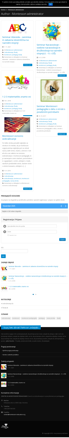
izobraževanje (8, 179)
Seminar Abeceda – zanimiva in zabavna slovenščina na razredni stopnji (16, 40)
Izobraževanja (8, 53)
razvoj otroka (14, 181)
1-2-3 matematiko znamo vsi (16, 97)
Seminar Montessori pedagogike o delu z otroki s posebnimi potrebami (51, 109)
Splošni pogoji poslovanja (10, 351)
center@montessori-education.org (15, 415)
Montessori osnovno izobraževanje (12, 138)
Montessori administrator (14, 50)
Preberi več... (28, 65)
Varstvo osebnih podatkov (10, 355)
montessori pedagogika (29, 319)
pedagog (15, 55)
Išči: (2, 248)
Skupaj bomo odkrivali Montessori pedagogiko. (21, 328)
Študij (15, 53)
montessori (7, 55)
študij (20, 55)
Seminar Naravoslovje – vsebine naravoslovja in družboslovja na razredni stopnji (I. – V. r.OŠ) (49, 49)
